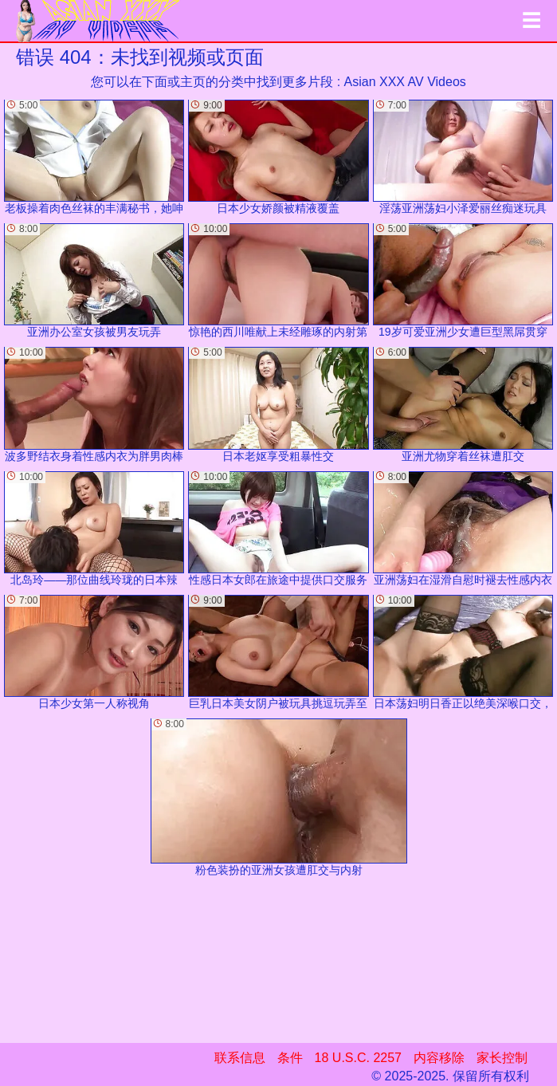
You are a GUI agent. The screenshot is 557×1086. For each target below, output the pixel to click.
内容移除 (439, 1057)
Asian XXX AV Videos (405, 82)
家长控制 (502, 1057)
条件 (290, 1057)
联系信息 (239, 1057)
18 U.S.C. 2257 (358, 1057)
